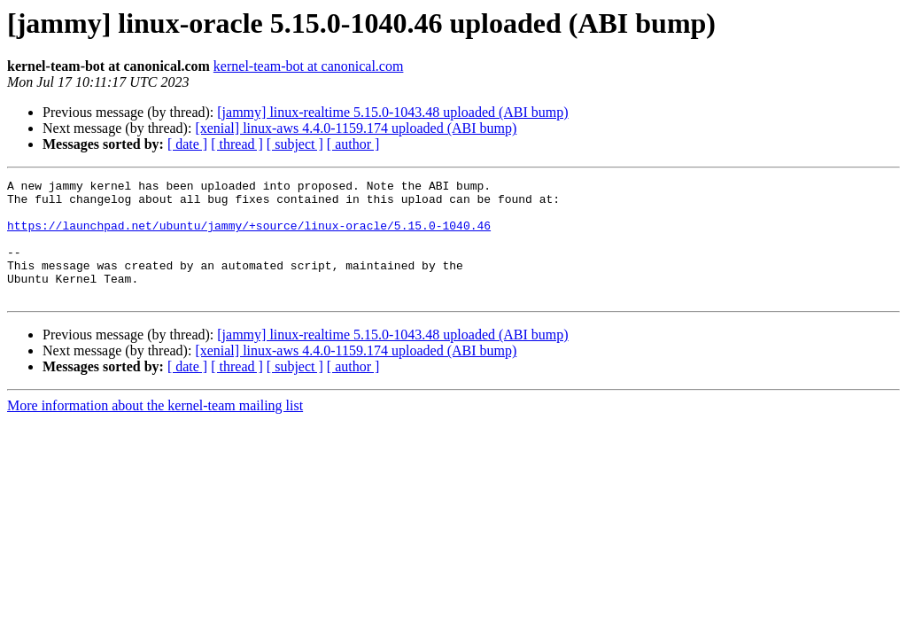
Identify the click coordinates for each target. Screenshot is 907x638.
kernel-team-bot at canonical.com (308, 66)
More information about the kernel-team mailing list (155, 429)
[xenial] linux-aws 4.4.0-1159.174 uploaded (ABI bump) (355, 128)
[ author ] (353, 144)
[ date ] (187, 144)
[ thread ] (237, 144)
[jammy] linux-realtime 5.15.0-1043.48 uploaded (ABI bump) (392, 112)
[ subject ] (295, 144)
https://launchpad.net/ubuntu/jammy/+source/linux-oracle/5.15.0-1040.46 (249, 236)
